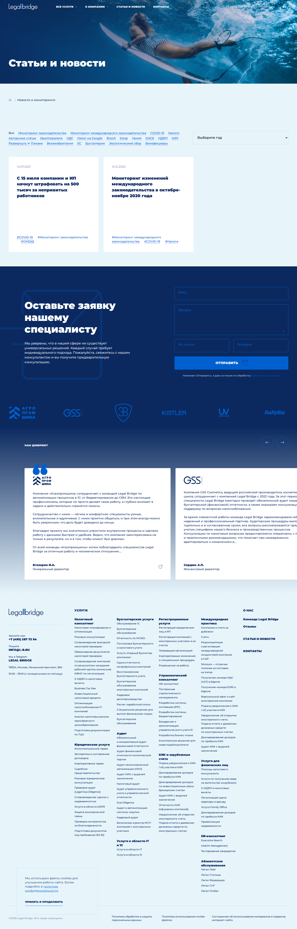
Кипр (124, 138)
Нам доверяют (36, 445)
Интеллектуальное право (91, 748)
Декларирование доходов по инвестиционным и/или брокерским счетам (176, 786)
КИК (175, 138)
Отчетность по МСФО (131, 638)
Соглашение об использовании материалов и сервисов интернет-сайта (248, 918)
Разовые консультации (89, 636)
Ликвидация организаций (175, 650)
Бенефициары (156, 143)
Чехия (136, 138)
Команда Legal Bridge (260, 619)
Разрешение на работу (174, 665)
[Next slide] (282, 442)
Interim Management (214, 845)
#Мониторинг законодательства (63, 237)
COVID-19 (157, 133)
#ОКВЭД (27, 241)
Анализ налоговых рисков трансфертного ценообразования (91, 720)
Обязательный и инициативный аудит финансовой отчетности (132, 741)
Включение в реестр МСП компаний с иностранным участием (134, 827)
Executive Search (211, 840)
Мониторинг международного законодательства (108, 133)
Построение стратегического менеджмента (170, 693)
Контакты (161, 6)
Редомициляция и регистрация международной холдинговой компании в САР (216, 650)
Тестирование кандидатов (218, 851)
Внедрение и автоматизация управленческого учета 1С (176, 725)
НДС (70, 138)
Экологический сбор (125, 143)
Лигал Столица (211, 874)
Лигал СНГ (208, 885)
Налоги (173, 133)
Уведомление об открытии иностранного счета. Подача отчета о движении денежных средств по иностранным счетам (176, 823)
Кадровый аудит (127, 817)
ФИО (182, 292)
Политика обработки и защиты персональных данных (132, 918)
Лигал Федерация (213, 880)
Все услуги (64, 6)
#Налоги (171, 241)
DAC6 (150, 138)
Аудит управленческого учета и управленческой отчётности (133, 793)
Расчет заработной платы (134, 704)
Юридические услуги (92, 744)
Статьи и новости (131, 6)
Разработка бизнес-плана (176, 735)
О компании (95, 6)
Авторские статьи (22, 138)
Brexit (111, 138)
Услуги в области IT (129, 849)
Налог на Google (90, 138)
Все (11, 133)
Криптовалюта (51, 138)
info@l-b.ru (266, 6)
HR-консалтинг (169, 683)
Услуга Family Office (214, 807)
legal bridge (20, 660)
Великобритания (60, 143)
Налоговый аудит (128, 783)
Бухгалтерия (95, 143)
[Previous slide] (267, 442)
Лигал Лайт (208, 869)
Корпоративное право (89, 763)
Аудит (122, 733)
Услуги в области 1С (129, 854)
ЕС (79, 143)
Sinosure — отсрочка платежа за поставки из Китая (214, 668)
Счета (205, 636)
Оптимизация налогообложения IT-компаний (88, 707)
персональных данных (265, 375)
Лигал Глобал (210, 890)
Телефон (244, 344)
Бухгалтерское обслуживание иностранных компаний (132, 685)
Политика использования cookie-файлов (183, 918)
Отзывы (249, 626)
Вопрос (184, 310)
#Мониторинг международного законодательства (136, 239)
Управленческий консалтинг (173, 677)
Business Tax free (85, 688)
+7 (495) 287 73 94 (239, 6)
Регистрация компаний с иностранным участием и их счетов (177, 641)
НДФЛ (163, 138)
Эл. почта (186, 344)
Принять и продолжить (44, 901)
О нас (248, 610)
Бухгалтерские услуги (135, 619)
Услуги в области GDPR (89, 806)
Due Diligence (125, 802)
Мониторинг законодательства (42, 133)
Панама (37, 143)
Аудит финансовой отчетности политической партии (134, 755)
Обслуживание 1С (128, 623)
